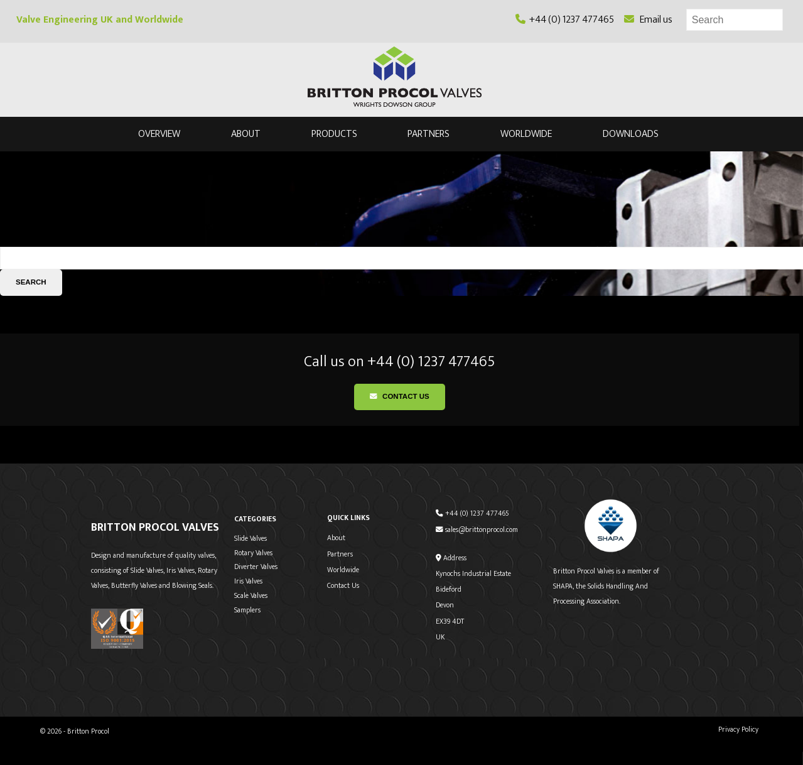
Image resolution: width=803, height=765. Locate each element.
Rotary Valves (253, 553)
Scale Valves (250, 596)
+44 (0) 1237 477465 (564, 19)
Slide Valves (250, 539)
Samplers (247, 610)
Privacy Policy (738, 729)
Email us (648, 19)
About (246, 134)
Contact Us (399, 396)
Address (451, 558)
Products (334, 134)
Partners (428, 134)
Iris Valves (248, 581)
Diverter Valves (256, 567)
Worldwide (526, 134)
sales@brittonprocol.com (477, 530)
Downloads (631, 134)
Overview (159, 134)
